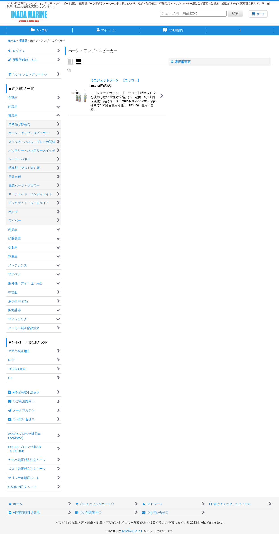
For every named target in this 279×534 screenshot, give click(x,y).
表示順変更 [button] (181, 62)
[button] (239, 30)
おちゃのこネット (132, 530)
